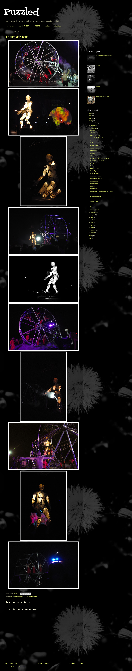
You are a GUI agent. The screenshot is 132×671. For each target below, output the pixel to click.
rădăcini (98, 65)
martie (92, 227)
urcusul (92, 193)
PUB (91, 143)
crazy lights (93, 204)
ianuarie (93, 232)
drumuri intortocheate (96, 199)
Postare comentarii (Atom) (18, 666)
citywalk (92, 132)
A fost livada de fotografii (102, 96)
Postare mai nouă (10, 663)
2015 (90, 113)
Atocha (92, 163)
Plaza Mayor (93, 171)
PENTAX (25, 596)
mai (92, 222)
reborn (92, 206)
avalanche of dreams (95, 168)
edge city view (94, 145)
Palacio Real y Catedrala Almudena (99, 158)
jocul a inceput (94, 183)
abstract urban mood (95, 196)
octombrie (93, 128)
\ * (91, 140)
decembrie (94, 123)
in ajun (98, 86)
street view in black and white (98, 138)
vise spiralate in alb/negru (97, 178)
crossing (92, 186)
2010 (90, 238)
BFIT (12, 596)
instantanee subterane (96, 176)
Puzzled (21, 12)
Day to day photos (13, 26)
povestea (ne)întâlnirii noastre (104, 55)
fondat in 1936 (94, 188)
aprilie (92, 225)
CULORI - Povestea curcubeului (47, 26)
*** (91, 155)
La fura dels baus (17, 36)
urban (35, 596)
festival (16, 596)
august (93, 214)
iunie (92, 220)
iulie (92, 217)
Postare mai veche (76, 663)
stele (97, 76)
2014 (90, 115)
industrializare (94, 181)
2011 (90, 235)
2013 (90, 118)
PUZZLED (31, 596)
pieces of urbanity (95, 135)
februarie (93, 230)
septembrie (94, 212)
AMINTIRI (27, 26)
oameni (20, 596)
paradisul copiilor (94, 130)
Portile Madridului (95, 148)
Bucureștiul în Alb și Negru (97, 160)
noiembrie (93, 125)
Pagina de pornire (43, 663)
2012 (90, 121)
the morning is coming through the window (101, 191)
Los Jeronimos (94, 165)
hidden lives (93, 150)
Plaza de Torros (94, 173)
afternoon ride (94, 201)
